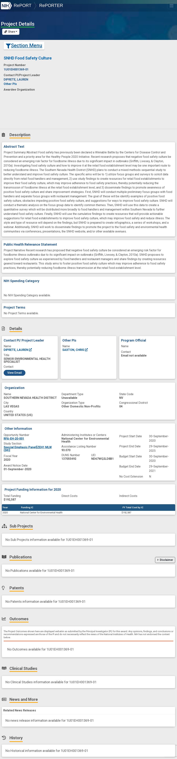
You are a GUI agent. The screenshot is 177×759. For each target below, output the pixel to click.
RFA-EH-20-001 (14, 438)
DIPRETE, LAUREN (18, 350)
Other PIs (10, 84)
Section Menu (24, 46)
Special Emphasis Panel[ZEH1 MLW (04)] (28, 448)
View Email (14, 372)
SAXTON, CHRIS (75, 350)
